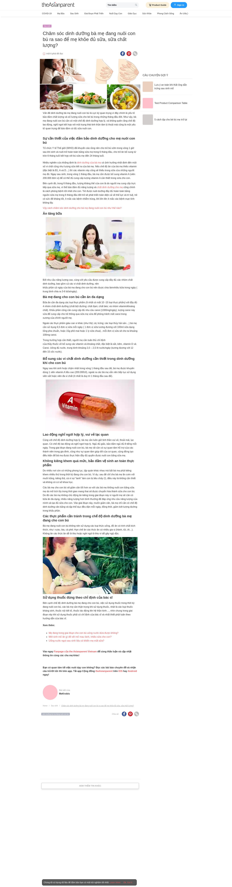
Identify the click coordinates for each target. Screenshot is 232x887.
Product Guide (157, 5)
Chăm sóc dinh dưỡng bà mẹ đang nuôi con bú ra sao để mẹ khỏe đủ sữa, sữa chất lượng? (97, 702)
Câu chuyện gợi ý (155, 71)
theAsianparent (104, 667)
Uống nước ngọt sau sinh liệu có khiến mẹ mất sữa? (76, 636)
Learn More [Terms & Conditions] (115, 882)
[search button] (136, 5)
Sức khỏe (135, 13)
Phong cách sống (151, 13)
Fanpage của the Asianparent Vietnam (75, 647)
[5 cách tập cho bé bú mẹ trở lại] (165, 115)
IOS (120, 667)
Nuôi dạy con (107, 13)
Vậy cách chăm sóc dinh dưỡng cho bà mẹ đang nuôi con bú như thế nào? (82, 204)
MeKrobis (64, 689)
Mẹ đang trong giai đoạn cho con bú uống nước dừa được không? (84, 628)
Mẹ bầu (59, 13)
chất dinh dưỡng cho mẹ (110, 183)
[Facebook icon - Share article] (122, 49)
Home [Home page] (45, 702)
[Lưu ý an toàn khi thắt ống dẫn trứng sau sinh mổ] (166, 82)
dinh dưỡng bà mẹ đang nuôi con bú (55, 710)
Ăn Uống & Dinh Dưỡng (175, 13)
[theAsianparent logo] (58, 5)
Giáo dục (122, 13)
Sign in (179, 4)
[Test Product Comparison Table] (165, 99)
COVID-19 (47, 13)
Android (132, 667)
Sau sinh (70, 13)
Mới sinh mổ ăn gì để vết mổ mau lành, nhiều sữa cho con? (80, 632)
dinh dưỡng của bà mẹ (89, 158)
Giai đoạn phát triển (88, 13)
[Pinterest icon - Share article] (129, 49)
